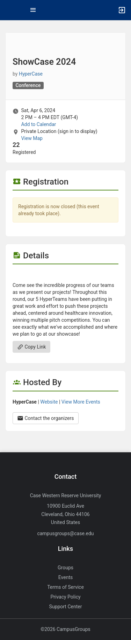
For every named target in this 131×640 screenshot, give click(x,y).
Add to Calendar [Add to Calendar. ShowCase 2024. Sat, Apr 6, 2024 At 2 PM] (38, 124)
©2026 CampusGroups (65, 629)
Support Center (65, 606)
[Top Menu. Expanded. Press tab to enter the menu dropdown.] (33, 10)
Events (65, 577)
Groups (65, 567)
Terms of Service (65, 587)
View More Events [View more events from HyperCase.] (80, 402)
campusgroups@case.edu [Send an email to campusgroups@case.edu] (65, 533)
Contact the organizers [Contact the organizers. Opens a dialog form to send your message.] (45, 418)
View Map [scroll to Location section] (31, 138)
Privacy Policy (65, 597)
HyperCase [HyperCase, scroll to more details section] (31, 74)
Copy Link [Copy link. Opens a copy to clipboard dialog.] (31, 347)
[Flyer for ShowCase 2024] (65, 275)
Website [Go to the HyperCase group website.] (49, 402)
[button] (8, 10)
